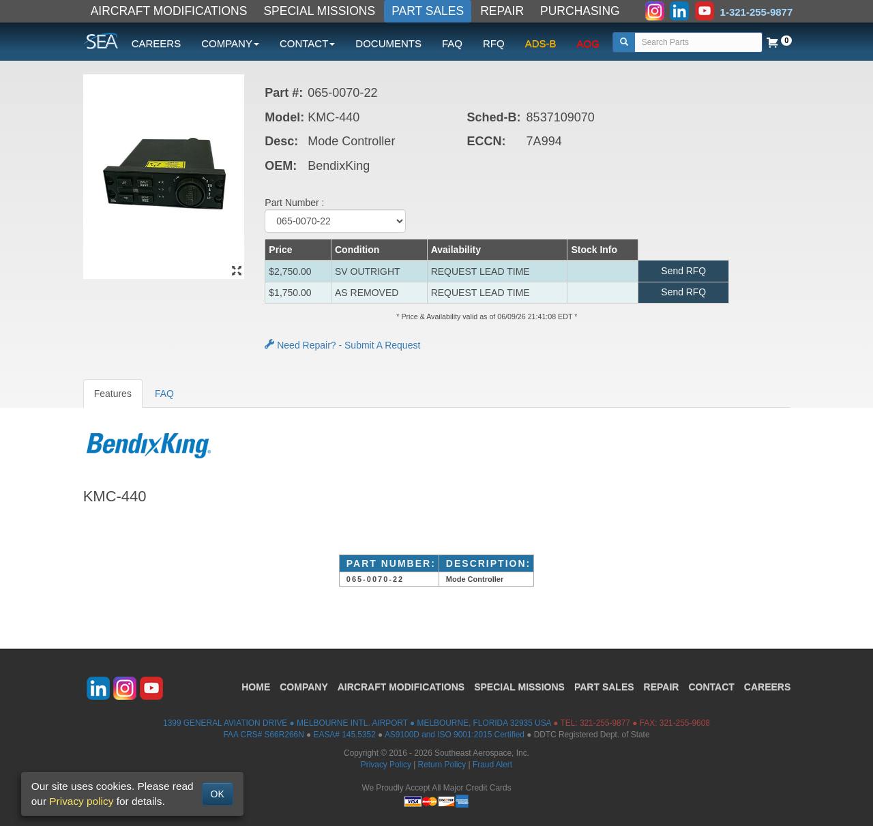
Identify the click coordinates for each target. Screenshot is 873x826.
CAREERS (156, 43)
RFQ (494, 43)
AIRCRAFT (401, 686)
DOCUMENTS (388, 43)
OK (217, 793)
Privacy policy (81, 801)
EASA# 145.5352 (345, 734)
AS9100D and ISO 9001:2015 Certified (454, 734)
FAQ (452, 43)
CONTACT (711, 686)
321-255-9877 (605, 723)
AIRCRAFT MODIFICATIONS (169, 11)
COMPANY (304, 686)
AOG (588, 43)
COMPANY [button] (230, 43)
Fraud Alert (492, 764)
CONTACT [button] (307, 43)
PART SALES (427, 11)
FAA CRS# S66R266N (263, 734)
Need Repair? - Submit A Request (342, 345)
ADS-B (541, 43)
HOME (255, 686)
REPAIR (502, 11)
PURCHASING (580, 11)
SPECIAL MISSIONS (319, 11)
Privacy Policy (386, 764)
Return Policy (442, 764)
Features (113, 393)
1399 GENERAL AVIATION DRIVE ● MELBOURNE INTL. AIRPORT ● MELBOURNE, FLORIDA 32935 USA (357, 723)
